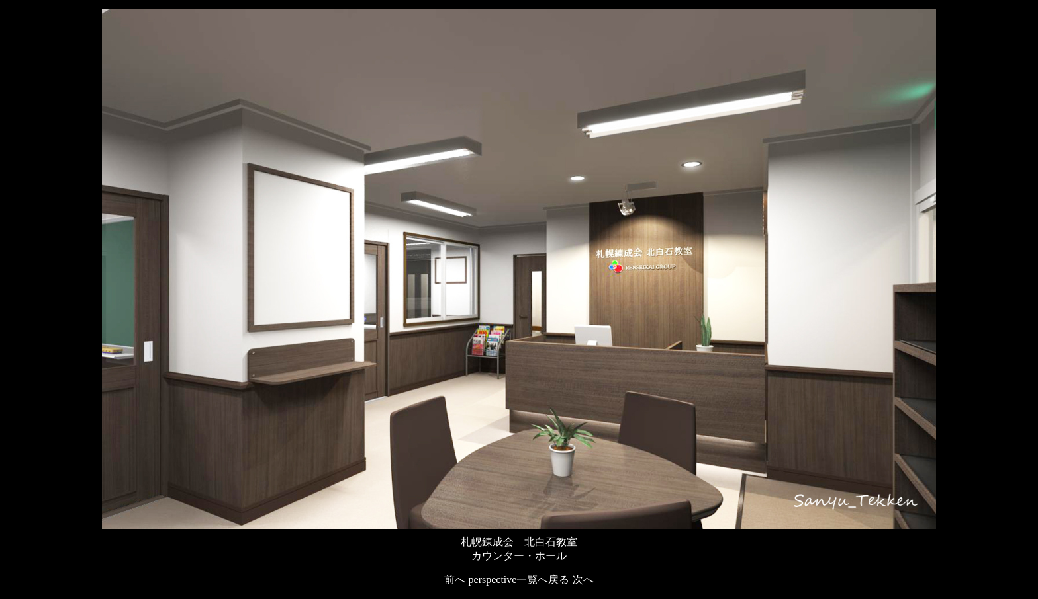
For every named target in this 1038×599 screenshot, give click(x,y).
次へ (583, 579)
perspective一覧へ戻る (519, 579)
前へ (454, 579)
